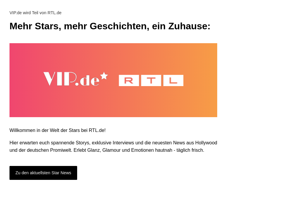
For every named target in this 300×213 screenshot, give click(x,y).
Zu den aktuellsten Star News (43, 172)
